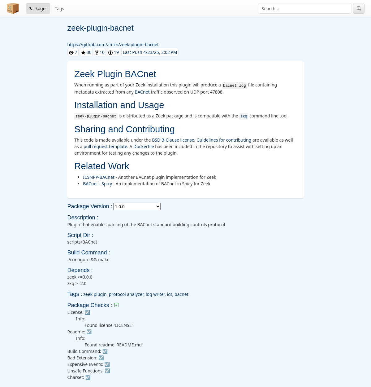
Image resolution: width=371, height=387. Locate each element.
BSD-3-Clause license (173, 140)
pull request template (105, 146)
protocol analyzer (126, 294)
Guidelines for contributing (223, 140)
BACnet (142, 92)
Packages (38, 8)
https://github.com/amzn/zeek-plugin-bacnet (113, 44)
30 (86, 52)
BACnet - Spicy (97, 184)
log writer (155, 294)
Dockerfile (143, 146)
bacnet (181, 294)
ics (169, 294)
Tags (59, 8)
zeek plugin (94, 294)
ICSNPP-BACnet (98, 177)
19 (113, 52)
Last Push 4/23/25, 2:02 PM (150, 52)
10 (100, 52)
